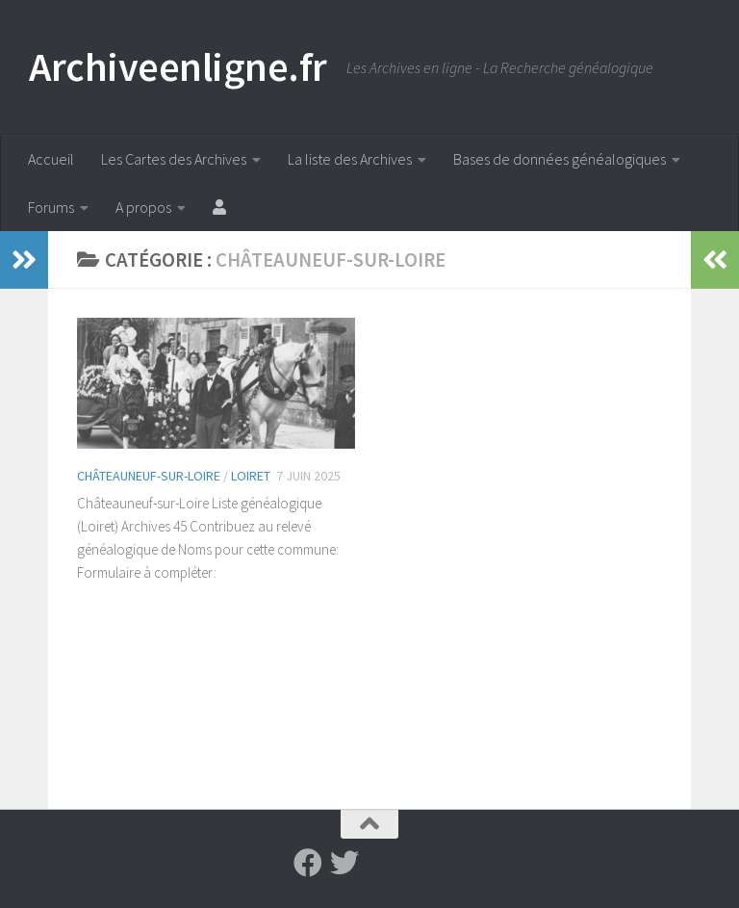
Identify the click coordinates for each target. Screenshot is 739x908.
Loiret (250, 475)
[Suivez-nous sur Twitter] (344, 862)
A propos (143, 207)
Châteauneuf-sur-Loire (148, 475)
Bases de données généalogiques (559, 159)
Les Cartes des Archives (173, 159)
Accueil (51, 159)
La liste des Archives (350, 159)
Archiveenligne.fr (178, 66)
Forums (51, 207)
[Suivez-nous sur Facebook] (307, 862)
